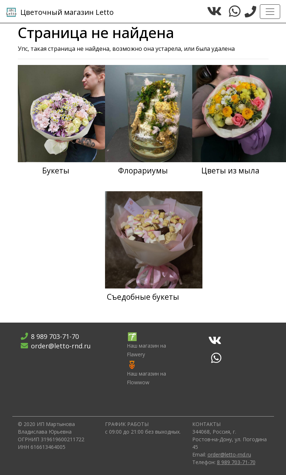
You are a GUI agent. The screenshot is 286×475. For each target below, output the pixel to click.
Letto (60, 12)
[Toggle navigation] (270, 11)
